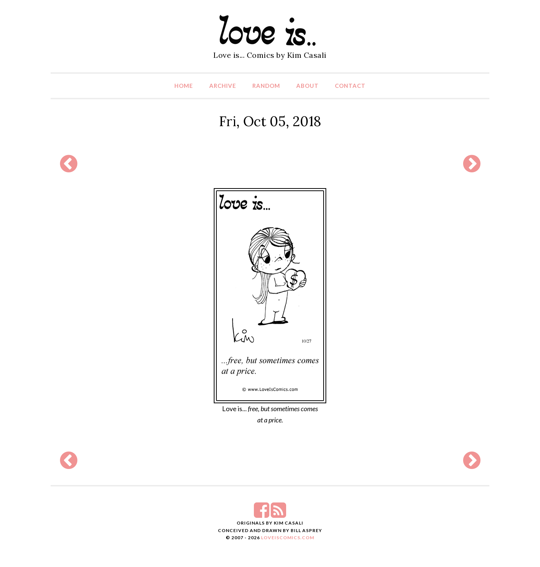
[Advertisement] (270, 163)
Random (266, 85)
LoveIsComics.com (287, 537)
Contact (350, 85)
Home (183, 85)
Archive (222, 85)
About (307, 85)
